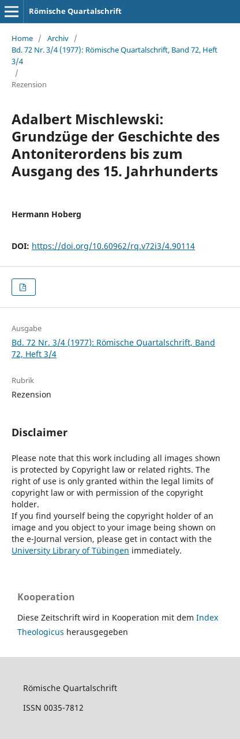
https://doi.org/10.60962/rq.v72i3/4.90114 (113, 245)
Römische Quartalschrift (75, 11)
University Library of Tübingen (70, 550)
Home (22, 38)
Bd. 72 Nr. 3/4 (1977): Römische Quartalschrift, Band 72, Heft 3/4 (114, 55)
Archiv (58, 38)
